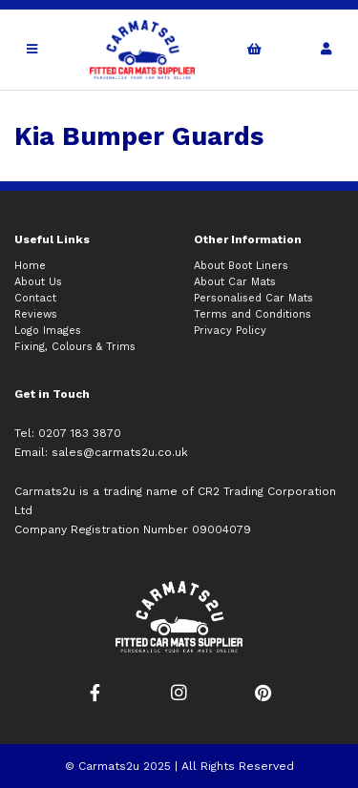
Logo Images (47, 330)
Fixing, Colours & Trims (75, 347)
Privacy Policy (230, 330)
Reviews (35, 314)
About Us (38, 282)
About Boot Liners (241, 265)
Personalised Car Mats (253, 298)
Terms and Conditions (252, 314)
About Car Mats (235, 282)
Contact (35, 298)
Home (30, 265)
